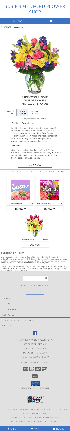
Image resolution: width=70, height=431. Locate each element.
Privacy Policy (18, 421)
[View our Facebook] (35, 334)
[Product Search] (35, 278)
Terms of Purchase (35, 421)
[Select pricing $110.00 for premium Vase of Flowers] (35, 112)
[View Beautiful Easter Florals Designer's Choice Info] (49, 190)
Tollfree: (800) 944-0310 (35, 356)
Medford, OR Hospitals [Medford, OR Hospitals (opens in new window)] (42, 409)
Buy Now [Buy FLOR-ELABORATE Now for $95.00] (35, 244)
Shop (17, 21)
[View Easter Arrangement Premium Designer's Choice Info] (20, 190)
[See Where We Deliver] (35, 292)
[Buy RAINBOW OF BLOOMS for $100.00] (35, 165)
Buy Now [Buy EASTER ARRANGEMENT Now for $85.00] (20, 208)
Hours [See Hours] (58, 428)
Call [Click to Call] (12, 428)
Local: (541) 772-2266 (35, 352)
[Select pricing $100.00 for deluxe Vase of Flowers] (22, 112)
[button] (35, 383)
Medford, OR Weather (22, 417)
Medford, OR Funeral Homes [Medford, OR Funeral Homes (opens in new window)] (16, 409)
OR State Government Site (46, 417)
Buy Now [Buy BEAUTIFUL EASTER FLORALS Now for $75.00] (49, 208)
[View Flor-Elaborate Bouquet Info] (35, 226)
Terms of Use (52, 421)
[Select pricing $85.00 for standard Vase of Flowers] (10, 112)
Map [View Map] (35, 428)
